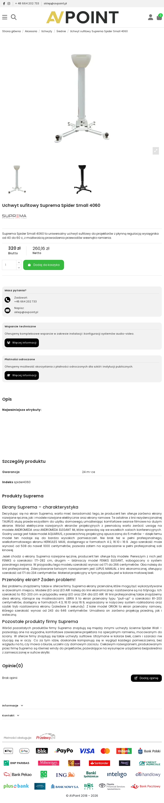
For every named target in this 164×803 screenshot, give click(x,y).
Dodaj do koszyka (44, 265)
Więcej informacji (21, 343)
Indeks (7, 482)
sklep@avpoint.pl (55, 3)
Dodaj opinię (146, 678)
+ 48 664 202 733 (27, 3)
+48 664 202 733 (25, 301)
